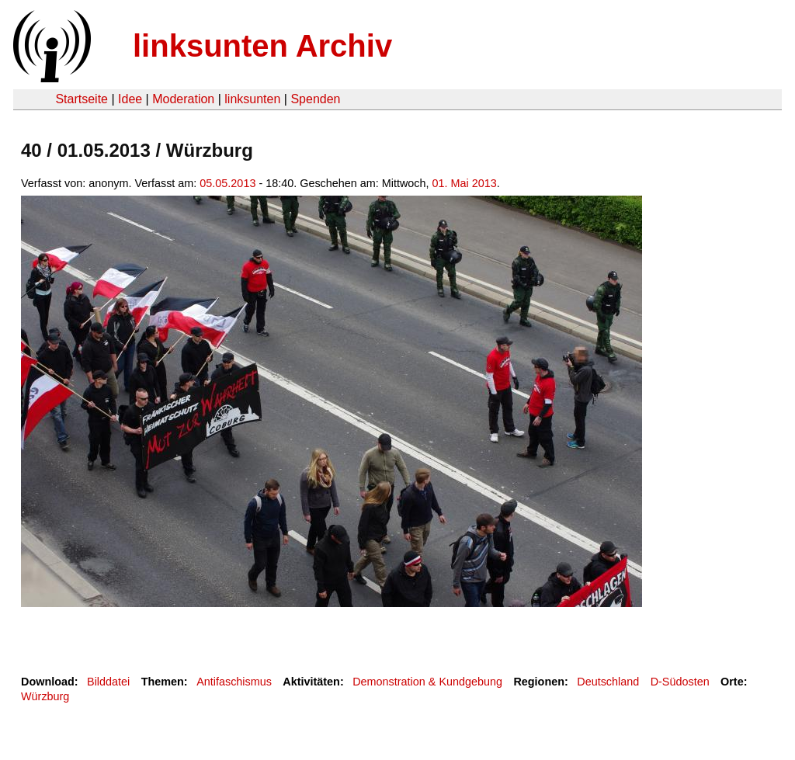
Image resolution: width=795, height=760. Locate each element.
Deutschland (608, 681)
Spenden (315, 99)
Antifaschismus (234, 681)
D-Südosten (680, 681)
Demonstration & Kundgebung (427, 681)
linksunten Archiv (262, 46)
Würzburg (45, 696)
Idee (130, 99)
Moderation (183, 99)
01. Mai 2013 (464, 183)
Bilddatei (108, 681)
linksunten (252, 99)
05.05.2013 (227, 183)
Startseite (81, 99)
